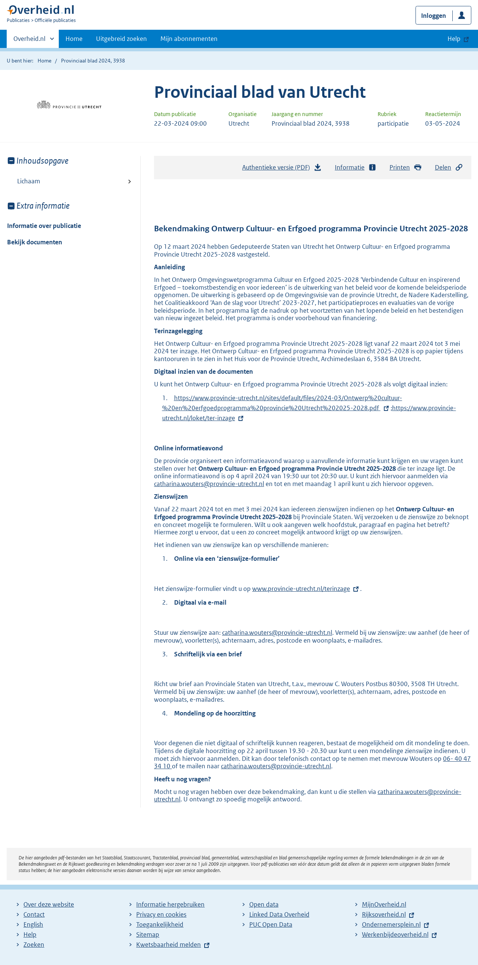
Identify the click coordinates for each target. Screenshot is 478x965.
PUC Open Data (270, 924)
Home (74, 39)
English (33, 924)
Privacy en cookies (161, 914)
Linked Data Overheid (279, 914)
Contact (34, 914)
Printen (405, 167)
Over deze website (48, 904)
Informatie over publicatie (44, 226)
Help (29, 934)
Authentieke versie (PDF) (282, 169)
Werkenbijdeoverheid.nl (395, 934)
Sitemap (147, 934)
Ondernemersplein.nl (391, 924)
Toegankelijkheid (159, 924)
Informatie (355, 167)
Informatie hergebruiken (170, 904)
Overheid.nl (29, 41)
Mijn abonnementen (189, 39)
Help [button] (454, 39)
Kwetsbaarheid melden (168, 944)
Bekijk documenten (34, 242)
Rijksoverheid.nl (384, 914)
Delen (449, 167)
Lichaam (28, 181)
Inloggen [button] (433, 16)
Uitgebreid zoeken (121, 39)
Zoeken (33, 944)
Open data (264, 904)
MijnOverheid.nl (384, 904)
